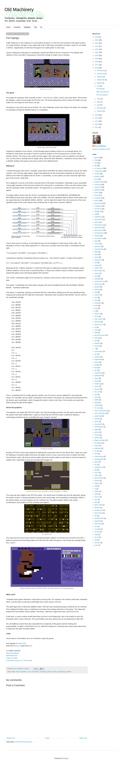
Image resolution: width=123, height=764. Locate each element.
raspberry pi (99, 467)
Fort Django (100, 89)
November (100, 74)
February (100, 108)
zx (95, 489)
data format (99, 513)
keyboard (98, 190)
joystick (97, 287)
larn (96, 370)
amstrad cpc (99, 324)
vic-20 (97, 537)
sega (96, 534)
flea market (98, 271)
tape (96, 332)
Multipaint (27, 27)
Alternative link (11, 655)
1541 (96, 397)
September (101, 80)
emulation (98, 303)
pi (95, 311)
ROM (96, 402)
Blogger (65, 758)
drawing (97, 357)
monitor (97, 295)
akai (96, 502)
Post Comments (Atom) (24, 742)
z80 (96, 341)
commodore (35, 671)
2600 (96, 494)
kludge (97, 365)
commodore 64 (100, 281)
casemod (98, 187)
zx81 (96, 545)
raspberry (98, 217)
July (98, 86)
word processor (100, 335)
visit (96, 540)
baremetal (98, 416)
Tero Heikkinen (100, 146)
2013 (97, 121)
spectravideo (99, 478)
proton (97, 192)
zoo (96, 394)
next (96, 454)
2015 (97, 115)
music (97, 195)
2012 (97, 124)
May (98, 102)
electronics (98, 284)
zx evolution (99, 238)
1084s (97, 491)
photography (99, 459)
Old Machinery (19, 9)
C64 (35, 27)
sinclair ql (98, 209)
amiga (97, 265)
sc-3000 (97, 529)
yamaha (97, 543)
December (100, 70)
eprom (97, 432)
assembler (23, 671)
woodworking (99, 249)
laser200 (98, 521)
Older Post (83, 738)
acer (96, 499)
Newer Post (11, 738)
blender (97, 507)
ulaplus (97, 483)
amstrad (97, 322)
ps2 (96, 464)
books (97, 222)
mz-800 (97, 451)
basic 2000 (98, 505)
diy (96, 166)
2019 (97, 59)
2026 (97, 37)
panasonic (98, 260)
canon (97, 421)
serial (96, 330)
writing (97, 338)
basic (96, 254)
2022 (97, 49)
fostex (97, 446)
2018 (97, 62)
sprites (97, 481)
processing (98, 203)
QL (41, 27)
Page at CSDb (11, 658)
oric (96, 526)
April (98, 105)
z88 (96, 486)
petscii (54, 671)
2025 (97, 40)
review (97, 273)
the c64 (97, 392)
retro (96, 300)
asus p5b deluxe (100, 413)
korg (96, 367)
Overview (17, 27)
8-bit (17, 671)
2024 (97, 43)
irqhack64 (98, 359)
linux (96, 179)
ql (95, 214)
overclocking (99, 456)
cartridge (98, 279)
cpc (96, 354)
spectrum (98, 246)
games (49, 671)
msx (96, 297)
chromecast (99, 510)
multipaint (98, 206)
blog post (17, 646)
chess (97, 257)
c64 (29, 671)
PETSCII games (102, 95)
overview (98, 184)
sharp (96, 381)
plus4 (96, 462)
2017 (97, 65)
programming (61, 671)
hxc (96, 516)
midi (96, 292)
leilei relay (98, 524)
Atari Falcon (99, 319)
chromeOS (98, 424)
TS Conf (97, 408)
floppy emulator (100, 440)
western (68, 671)
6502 (13, 671)
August (99, 83)
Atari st (97, 497)
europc (97, 435)
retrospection (99, 233)
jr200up (97, 289)
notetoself (98, 376)
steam (97, 386)
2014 (97, 118)
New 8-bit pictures (102, 92)
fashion (97, 438)
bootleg (97, 419)
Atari (96, 276)
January (100, 111)
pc (95, 327)
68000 (97, 400)
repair (97, 378)
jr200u (97, 362)
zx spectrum (99, 168)
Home (8, 27)
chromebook (99, 427)
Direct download (12, 653)
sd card (97, 532)
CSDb (23, 643)
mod (96, 308)
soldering (98, 384)
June (99, 99)
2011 (97, 127)
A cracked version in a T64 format (19, 660)
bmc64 (97, 346)
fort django (43, 671)
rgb (96, 470)
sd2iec (97, 475)
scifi (96, 262)
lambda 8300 (99, 518)
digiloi (97, 429)
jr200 (96, 305)
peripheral (98, 227)
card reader (99, 351)
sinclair (97, 174)
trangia (97, 236)
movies (97, 244)
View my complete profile (101, 149)
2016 (97, 68)
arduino (97, 268)
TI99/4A (97, 405)
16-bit (96, 316)
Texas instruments (101, 411)
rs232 (96, 472)
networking (98, 373)
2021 (97, 52)
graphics (98, 176)
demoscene (99, 230)
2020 (97, 55)
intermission (99, 225)
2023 (97, 46)
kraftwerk (98, 448)
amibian (97, 343)
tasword (97, 389)
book (96, 241)
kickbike (97, 211)
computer (98, 198)
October (100, 77)
